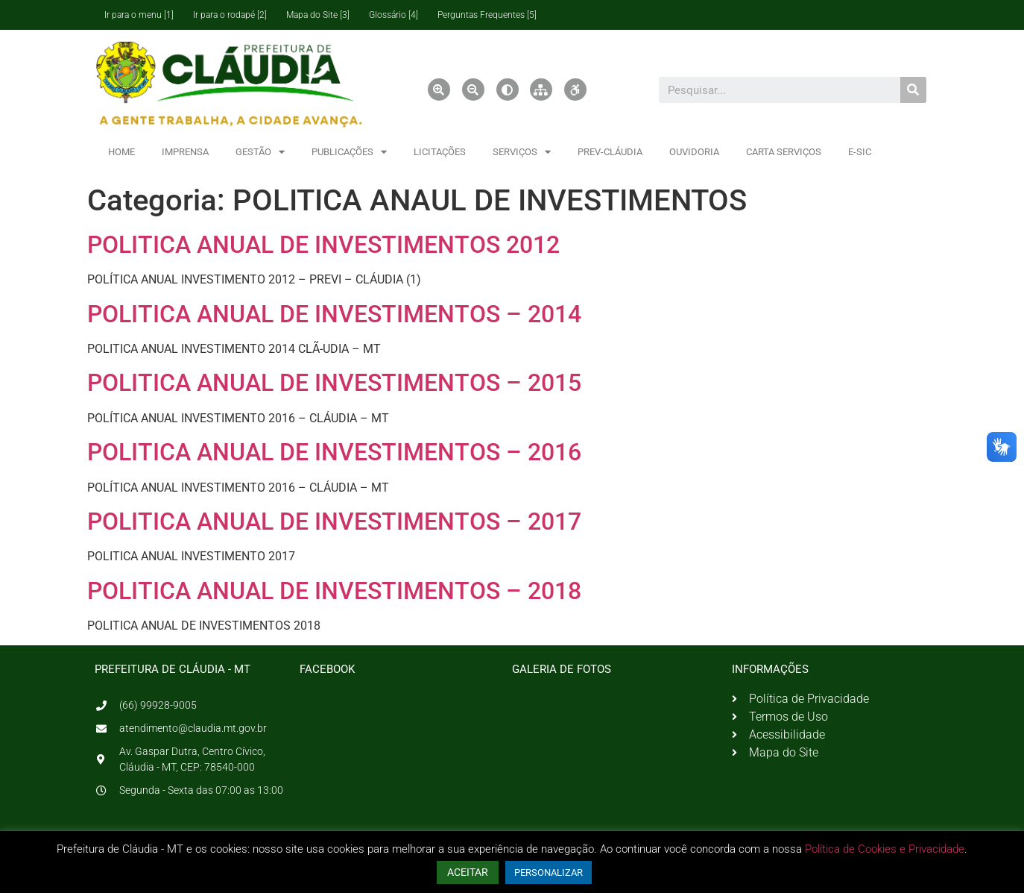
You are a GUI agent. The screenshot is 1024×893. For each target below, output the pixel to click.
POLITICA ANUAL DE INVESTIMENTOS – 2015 (334, 383)
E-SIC (859, 151)
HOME (121, 151)
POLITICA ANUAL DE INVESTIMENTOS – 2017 (334, 521)
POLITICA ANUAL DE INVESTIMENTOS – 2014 (334, 314)
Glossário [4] (393, 15)
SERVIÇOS (522, 152)
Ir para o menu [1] (139, 15)
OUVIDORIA (694, 151)
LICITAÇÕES (440, 151)
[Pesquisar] (913, 90)
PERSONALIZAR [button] (548, 872)
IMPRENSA (185, 151)
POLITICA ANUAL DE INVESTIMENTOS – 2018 (334, 591)
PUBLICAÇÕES (349, 152)
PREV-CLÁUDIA (610, 151)
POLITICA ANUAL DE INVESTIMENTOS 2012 (323, 245)
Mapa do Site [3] (318, 15)
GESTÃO (260, 152)
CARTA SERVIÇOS (783, 151)
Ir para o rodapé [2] (230, 15)
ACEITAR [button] (467, 872)
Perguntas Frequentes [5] (487, 15)
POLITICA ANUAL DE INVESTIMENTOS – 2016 (334, 452)
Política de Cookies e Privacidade (884, 849)
